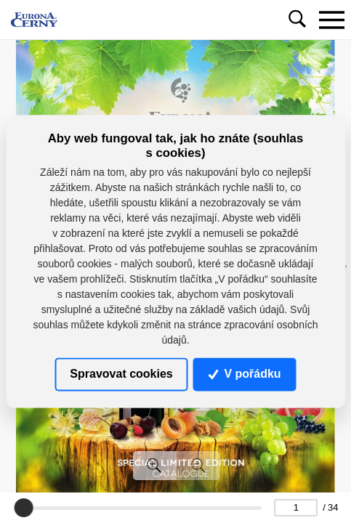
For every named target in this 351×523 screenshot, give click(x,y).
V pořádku (245, 374)
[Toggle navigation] (331, 19)
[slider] (24, 507)
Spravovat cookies (121, 374)
